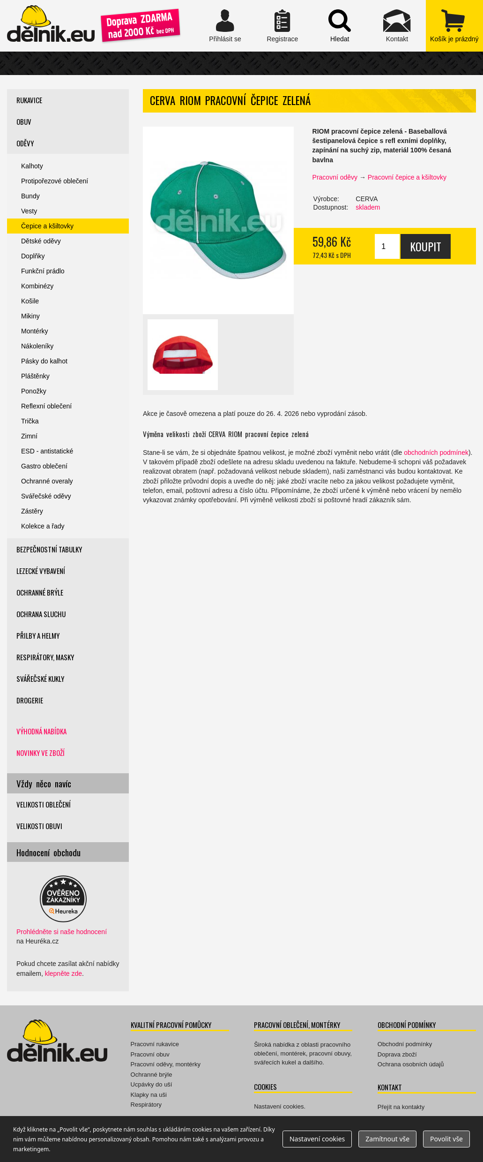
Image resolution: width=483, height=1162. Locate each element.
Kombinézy (37, 286)
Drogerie (29, 700)
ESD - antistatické (47, 451)
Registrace (282, 26)
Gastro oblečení (44, 466)
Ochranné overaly (47, 481)
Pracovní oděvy (335, 177)
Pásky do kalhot (44, 361)
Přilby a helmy (37, 635)
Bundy (30, 196)
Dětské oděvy (41, 241)
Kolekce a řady (43, 526)
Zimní (29, 436)
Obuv (23, 121)
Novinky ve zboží (40, 752)
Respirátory (146, 1104)
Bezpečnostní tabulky (49, 549)
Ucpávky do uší (151, 1084)
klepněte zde (63, 973)
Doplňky (33, 256)
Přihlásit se (224, 26)
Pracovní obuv (150, 1054)
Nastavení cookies (279, 1106)
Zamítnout (387, 1138)
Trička (30, 421)
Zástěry (32, 511)
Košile (30, 301)
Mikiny (30, 316)
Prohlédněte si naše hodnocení (61, 932)
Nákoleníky (37, 346)
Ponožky (33, 391)
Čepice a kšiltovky (47, 226)
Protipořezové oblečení (54, 181)
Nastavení (317, 1138)
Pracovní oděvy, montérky (166, 1064)
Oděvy (25, 143)
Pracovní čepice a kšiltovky (407, 177)
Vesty (29, 211)
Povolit (446, 1138)
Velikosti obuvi (39, 826)
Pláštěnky (35, 376)
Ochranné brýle (39, 592)
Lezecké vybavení (40, 571)
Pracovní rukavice (155, 1044)
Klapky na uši (149, 1094)
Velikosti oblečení (43, 804)
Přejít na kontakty (401, 1106)
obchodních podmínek (436, 452)
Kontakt (396, 26)
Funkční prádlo (43, 271)
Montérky (34, 331)
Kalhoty (32, 166)
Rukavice (29, 100)
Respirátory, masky (45, 657)
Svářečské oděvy (46, 496)
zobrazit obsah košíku (454, 26)
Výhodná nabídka (41, 731)
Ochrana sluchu (41, 614)
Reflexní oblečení (46, 406)
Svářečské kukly (40, 678)
